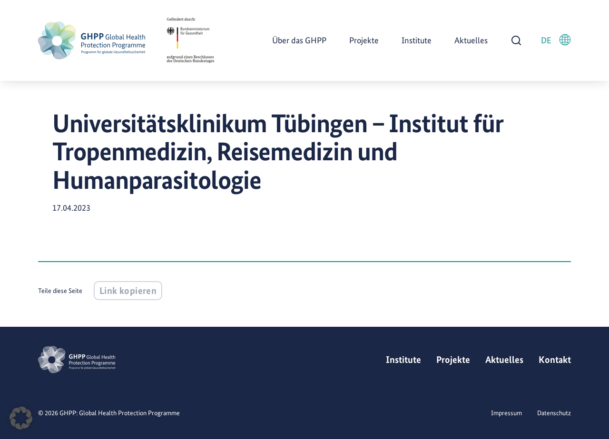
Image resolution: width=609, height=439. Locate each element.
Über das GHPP (299, 40)
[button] (21, 418)
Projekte (364, 40)
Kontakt (555, 359)
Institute (417, 40)
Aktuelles (471, 40)
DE (556, 39)
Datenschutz (554, 413)
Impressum (506, 413)
